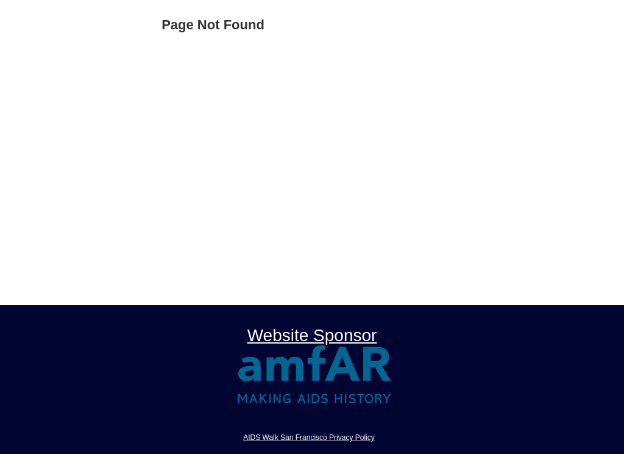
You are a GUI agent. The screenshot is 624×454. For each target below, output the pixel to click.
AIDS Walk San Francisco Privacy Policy (309, 437)
